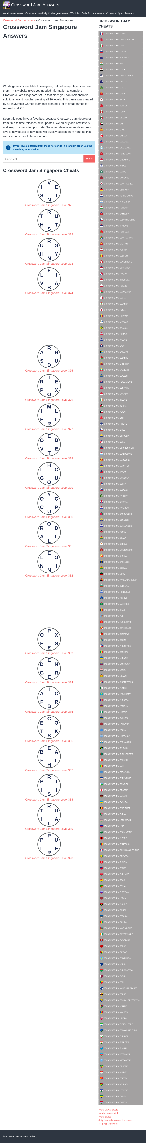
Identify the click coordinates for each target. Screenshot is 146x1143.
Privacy (33, 1136)
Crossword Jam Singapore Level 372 (49, 234)
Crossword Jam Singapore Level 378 (49, 458)
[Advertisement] (49, 60)
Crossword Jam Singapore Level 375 (49, 370)
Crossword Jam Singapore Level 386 (49, 741)
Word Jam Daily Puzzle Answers (87, 13)
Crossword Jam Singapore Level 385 (49, 711)
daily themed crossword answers (115, 1120)
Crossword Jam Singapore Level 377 (49, 429)
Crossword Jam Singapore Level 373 (49, 263)
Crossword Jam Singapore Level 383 (49, 653)
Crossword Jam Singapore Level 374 (49, 293)
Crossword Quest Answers (120, 13)
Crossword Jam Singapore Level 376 (49, 399)
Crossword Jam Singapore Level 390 (49, 858)
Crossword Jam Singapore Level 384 (49, 682)
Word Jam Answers (13, 13)
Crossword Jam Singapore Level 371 (49, 205)
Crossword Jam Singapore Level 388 (49, 799)
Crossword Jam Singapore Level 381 (49, 546)
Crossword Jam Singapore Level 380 (49, 517)
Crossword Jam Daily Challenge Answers (46, 13)
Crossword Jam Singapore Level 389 (49, 828)
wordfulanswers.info (108, 1113)
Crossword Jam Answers (35, 4)
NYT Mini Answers (107, 1124)
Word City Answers (108, 1109)
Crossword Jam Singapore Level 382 (49, 575)
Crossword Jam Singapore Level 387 (49, 770)
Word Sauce (104, 1116)
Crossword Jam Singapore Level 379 (49, 487)
